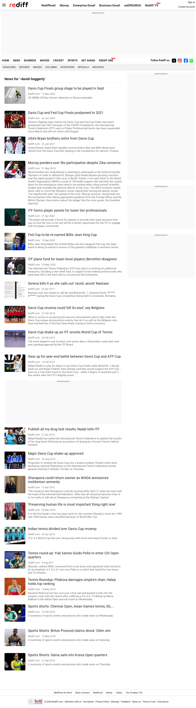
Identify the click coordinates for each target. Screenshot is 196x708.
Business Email (109, 5)
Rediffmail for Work (63, 692)
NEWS (16, 60)
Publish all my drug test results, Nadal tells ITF (64, 429)
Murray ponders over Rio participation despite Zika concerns (74, 163)
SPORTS (72, 60)
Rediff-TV (151, 5)
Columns (51, 67)
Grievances (163, 701)
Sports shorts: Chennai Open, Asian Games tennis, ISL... (71, 606)
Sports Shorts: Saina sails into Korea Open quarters (67, 655)
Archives (98, 67)
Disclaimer (88, 701)
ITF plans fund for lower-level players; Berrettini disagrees (72, 259)
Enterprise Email (84, 5)
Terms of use (149, 701)
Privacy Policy (102, 701)
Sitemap (115, 701)
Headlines (9, 67)
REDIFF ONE (106, 60)
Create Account (186, 6)
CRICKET (58, 60)
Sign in (191, 2)
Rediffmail (49, 5)
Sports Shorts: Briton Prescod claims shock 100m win (69, 631)
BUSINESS (30, 60)
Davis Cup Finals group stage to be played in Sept (66, 88)
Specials (83, 67)
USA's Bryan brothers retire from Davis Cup (61, 138)
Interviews (67, 67)
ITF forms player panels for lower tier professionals (67, 210)
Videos (119, 692)
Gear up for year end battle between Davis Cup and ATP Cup (74, 357)
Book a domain (82, 692)
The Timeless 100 (134, 692)
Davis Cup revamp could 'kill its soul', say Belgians (66, 308)
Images (37, 67)
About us (136, 701)
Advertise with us (73, 701)
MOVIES (44, 60)
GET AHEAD (88, 60)
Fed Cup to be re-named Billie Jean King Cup (62, 235)
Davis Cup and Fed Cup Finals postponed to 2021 (65, 113)
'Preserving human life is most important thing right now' (72, 504)
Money (64, 5)
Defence (24, 67)
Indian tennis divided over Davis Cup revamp (62, 529)
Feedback (125, 701)
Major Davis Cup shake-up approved (55, 454)
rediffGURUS (132, 5)
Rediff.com (57, 701)
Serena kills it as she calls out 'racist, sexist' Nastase (68, 283)
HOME (5, 60)
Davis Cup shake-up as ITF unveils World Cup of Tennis (70, 332)
